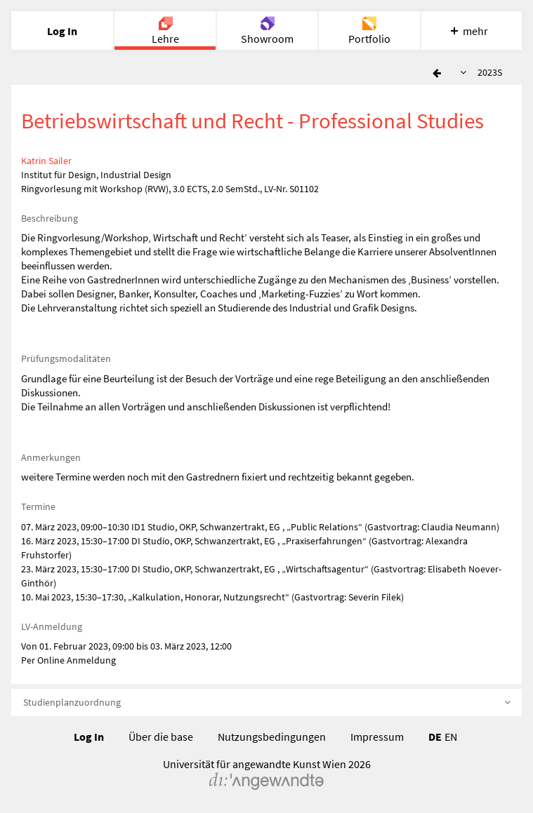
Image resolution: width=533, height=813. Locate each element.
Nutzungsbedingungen (272, 737)
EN (451, 737)
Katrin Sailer (46, 160)
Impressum (377, 737)
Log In (89, 737)
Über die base (161, 737)
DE (435, 737)
